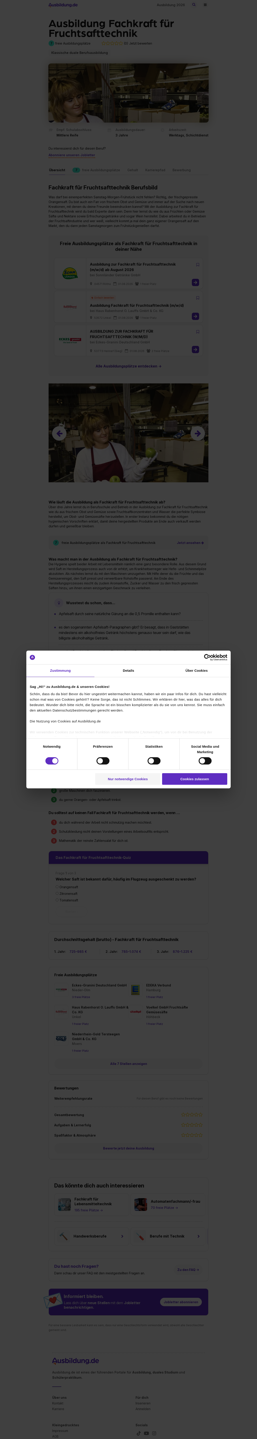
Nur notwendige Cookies (128, 779)
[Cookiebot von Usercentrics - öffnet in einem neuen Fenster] (207, 657)
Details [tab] (128, 670)
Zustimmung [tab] (60, 670)
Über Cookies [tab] (196, 670)
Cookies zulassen (194, 779)
